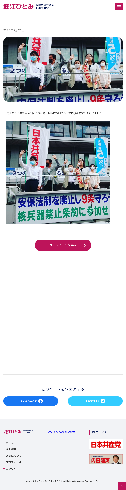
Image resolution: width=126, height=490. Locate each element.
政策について (13, 456)
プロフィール (13, 462)
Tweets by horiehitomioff (60, 432)
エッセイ (11, 468)
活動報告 (11, 449)
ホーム (10, 443)
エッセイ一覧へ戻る (63, 245)
